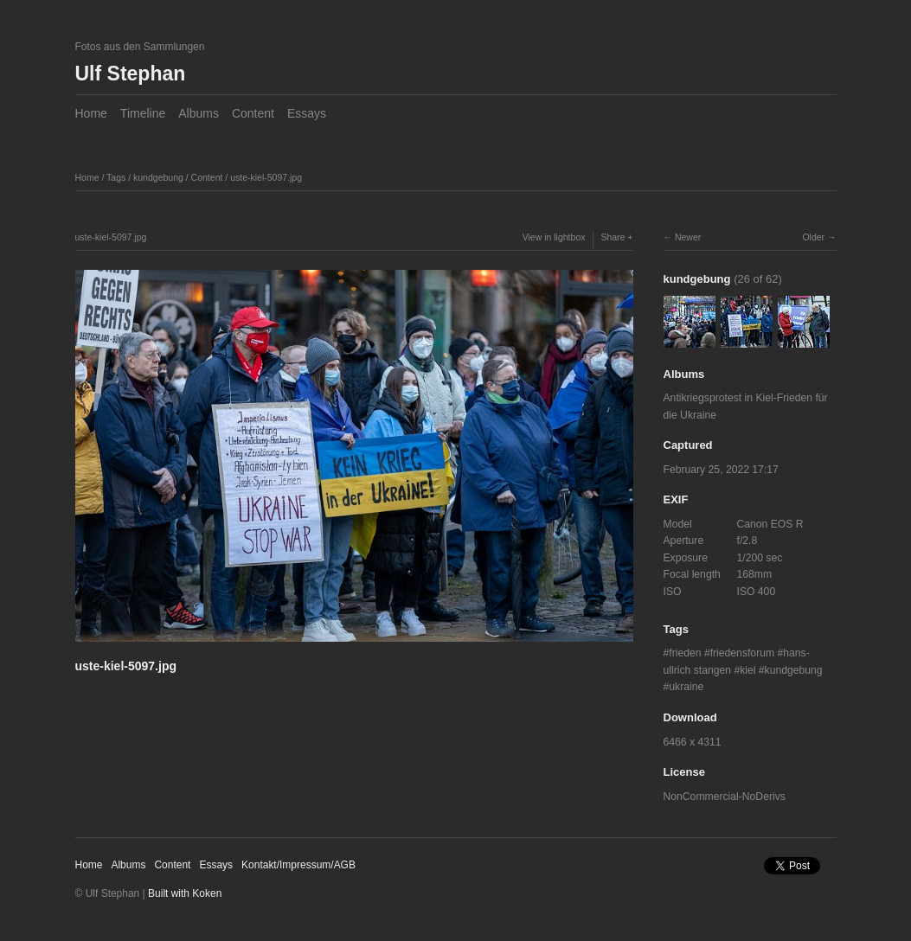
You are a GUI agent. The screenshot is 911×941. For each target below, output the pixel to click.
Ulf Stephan (130, 73)
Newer (688, 237)
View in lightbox (554, 237)
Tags (115, 177)
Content (253, 113)
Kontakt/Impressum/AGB (298, 865)
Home (91, 113)
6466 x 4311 (693, 742)
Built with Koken (184, 893)
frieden (685, 653)
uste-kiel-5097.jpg (266, 177)
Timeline (142, 113)
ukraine (686, 687)
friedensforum (742, 653)
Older (813, 237)
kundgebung (158, 177)
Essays (306, 113)
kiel (747, 670)
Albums (198, 113)
